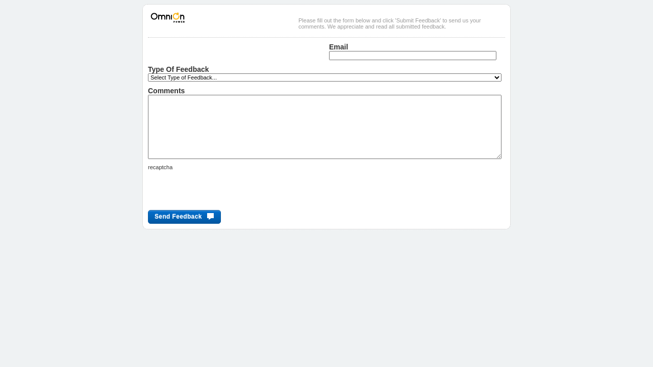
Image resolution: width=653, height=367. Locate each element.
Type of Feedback (178, 69)
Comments (166, 91)
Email (338, 47)
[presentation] (225, 205)
